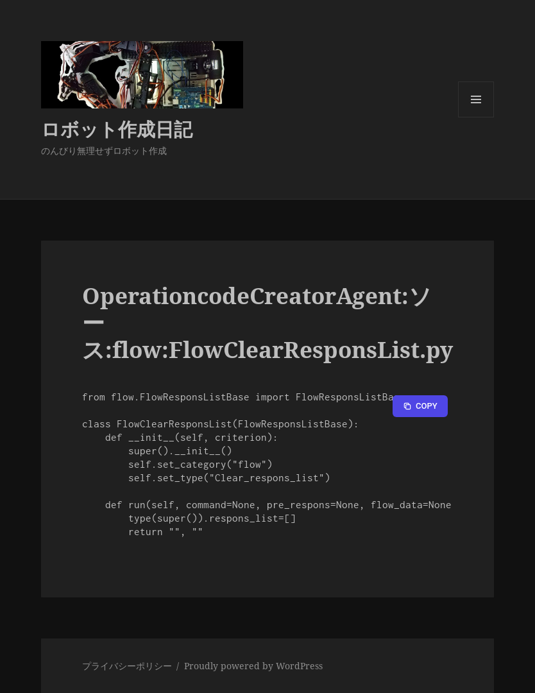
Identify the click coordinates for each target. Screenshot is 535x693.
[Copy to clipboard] (420, 406)
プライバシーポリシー (127, 666)
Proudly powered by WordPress (253, 666)
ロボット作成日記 (116, 128)
